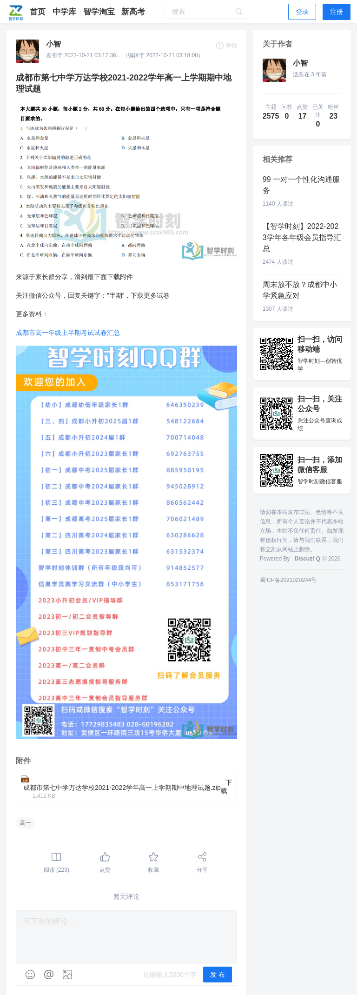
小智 (53, 44)
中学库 (66, 11)
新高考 (133, 11)
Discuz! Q (307, 558)
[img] (30, 974)
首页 (39, 11)
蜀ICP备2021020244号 (288, 580)
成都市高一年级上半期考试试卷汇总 (68, 332)
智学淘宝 (100, 11)
